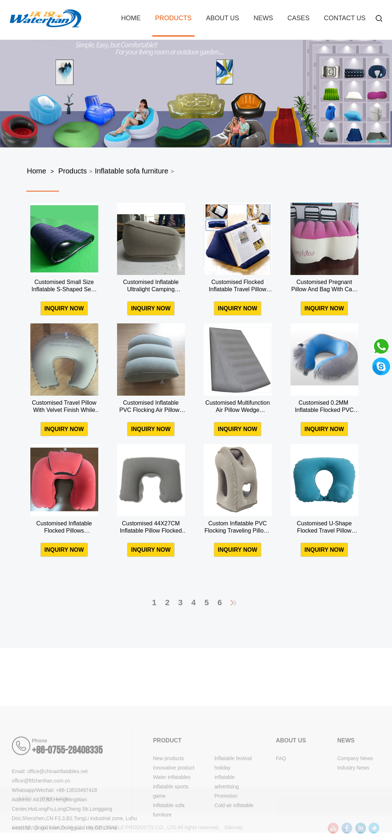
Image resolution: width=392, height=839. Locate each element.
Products (173, 18)
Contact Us (345, 18)
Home (131, 18)
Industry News (353, 809)
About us (222, 18)
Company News (355, 800)
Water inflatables (171, 818)
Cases (299, 18)
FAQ (281, 800)
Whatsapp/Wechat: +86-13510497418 (54, 831)
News (263, 18)
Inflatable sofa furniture (131, 171)
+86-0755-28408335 (67, 791)
